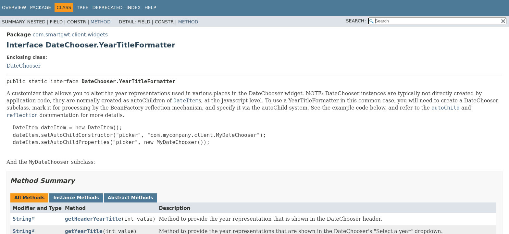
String (22, 219)
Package (40, 7)
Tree (82, 7)
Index (134, 7)
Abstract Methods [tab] (130, 197)
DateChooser (23, 66)
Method (101, 21)
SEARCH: (356, 20)
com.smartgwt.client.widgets (70, 35)
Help (150, 7)
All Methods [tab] (29, 197)
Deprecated (107, 7)
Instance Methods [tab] (76, 197)
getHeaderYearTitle (93, 219)
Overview (14, 7)
